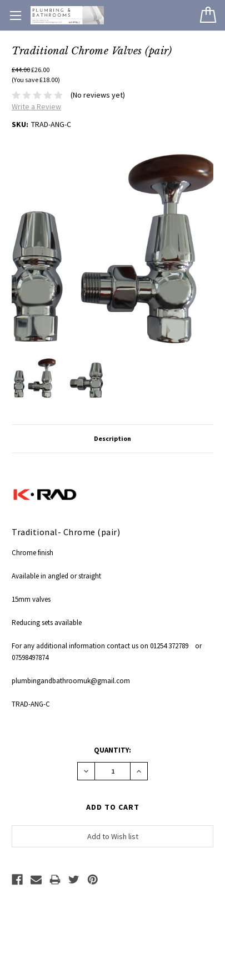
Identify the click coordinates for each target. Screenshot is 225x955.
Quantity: (112, 750)
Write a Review (36, 106)
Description (112, 438)
